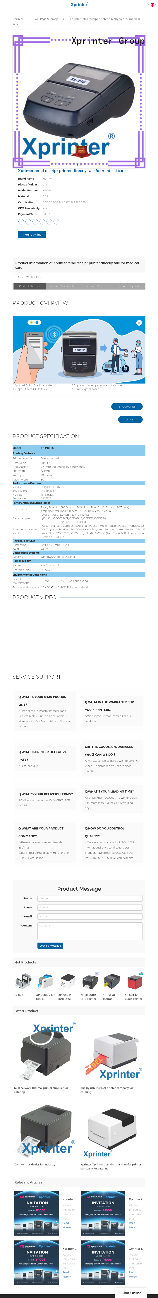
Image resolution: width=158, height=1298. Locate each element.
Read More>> (50, 1224)
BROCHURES (127, 406)
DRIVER (130, 419)
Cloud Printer (127, 1282)
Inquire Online (32, 234)
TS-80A (18, 1003)
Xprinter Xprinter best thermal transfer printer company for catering (110, 1174)
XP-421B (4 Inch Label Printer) (64, 1005)
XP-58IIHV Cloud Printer (133, 1005)
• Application (90, 1293)
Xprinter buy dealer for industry (34, 1172)
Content (26, 931)
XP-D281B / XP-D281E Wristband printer (45, 1005)
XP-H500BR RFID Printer (88, 1005)
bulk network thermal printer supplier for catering (41, 1098)
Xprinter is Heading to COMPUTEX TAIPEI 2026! (60, 1200)
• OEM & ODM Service (95, 1288)
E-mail (27, 922)
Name (27, 903)
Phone (28, 912)
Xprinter (18, 19)
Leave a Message (50, 951)
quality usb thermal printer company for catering (106, 1098)
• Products (88, 1282)
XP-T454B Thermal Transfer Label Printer (112, 1005)
